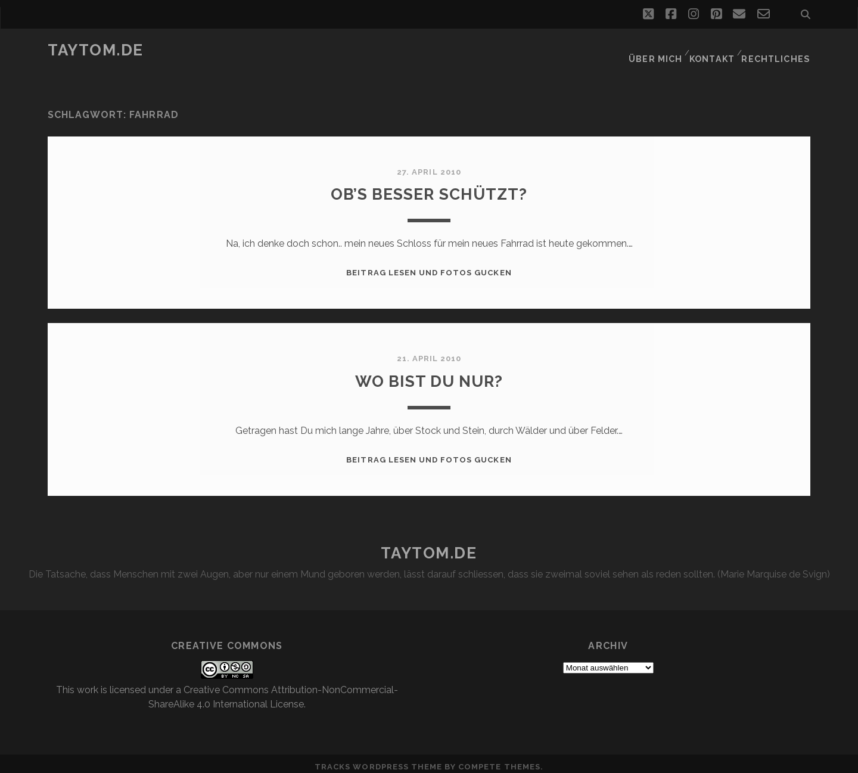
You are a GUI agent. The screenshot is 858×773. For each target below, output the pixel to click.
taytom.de (96, 50)
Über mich (656, 50)
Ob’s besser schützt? (429, 186)
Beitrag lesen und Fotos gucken (428, 265)
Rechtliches (779, 50)
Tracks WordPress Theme (378, 759)
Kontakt (714, 50)
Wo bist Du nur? (429, 372)
